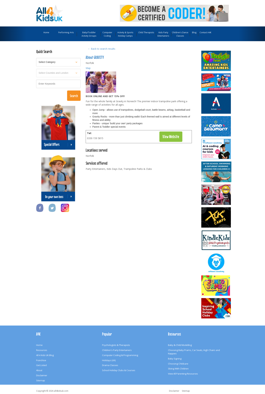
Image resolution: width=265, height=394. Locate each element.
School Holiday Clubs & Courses (118, 370)
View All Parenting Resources (183, 373)
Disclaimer (41, 375)
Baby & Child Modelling (180, 345)
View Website (171, 136)
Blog (194, 32)
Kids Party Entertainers (163, 34)
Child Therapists (146, 32)
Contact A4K (205, 32)
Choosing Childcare (178, 363)
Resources (41, 350)
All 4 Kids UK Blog (45, 355)
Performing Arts (66, 32)
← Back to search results (101, 48)
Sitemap (40, 380)
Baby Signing (175, 358)
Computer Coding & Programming (120, 355)
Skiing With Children (178, 368)
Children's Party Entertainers (117, 350)
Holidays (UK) (109, 360)
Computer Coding (107, 34)
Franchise (41, 360)
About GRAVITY (95, 57)
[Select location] (58, 73)
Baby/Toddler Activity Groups (89, 34)
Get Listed (41, 365)
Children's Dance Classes (180, 34)
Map (88, 68)
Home (46, 32)
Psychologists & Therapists (116, 345)
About (39, 370)
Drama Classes (110, 365)
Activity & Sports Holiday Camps (125, 34)
